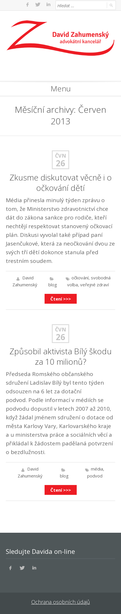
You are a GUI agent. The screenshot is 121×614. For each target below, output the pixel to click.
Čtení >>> (60, 299)
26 (60, 163)
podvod (94, 476)
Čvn (60, 155)
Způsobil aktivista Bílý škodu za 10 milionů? (61, 356)
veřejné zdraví (94, 284)
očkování (80, 278)
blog (52, 284)
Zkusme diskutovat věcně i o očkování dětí (61, 182)
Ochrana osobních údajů (60, 601)
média (97, 469)
